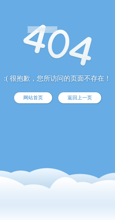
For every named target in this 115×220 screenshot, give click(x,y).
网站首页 (33, 97)
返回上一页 (79, 97)
